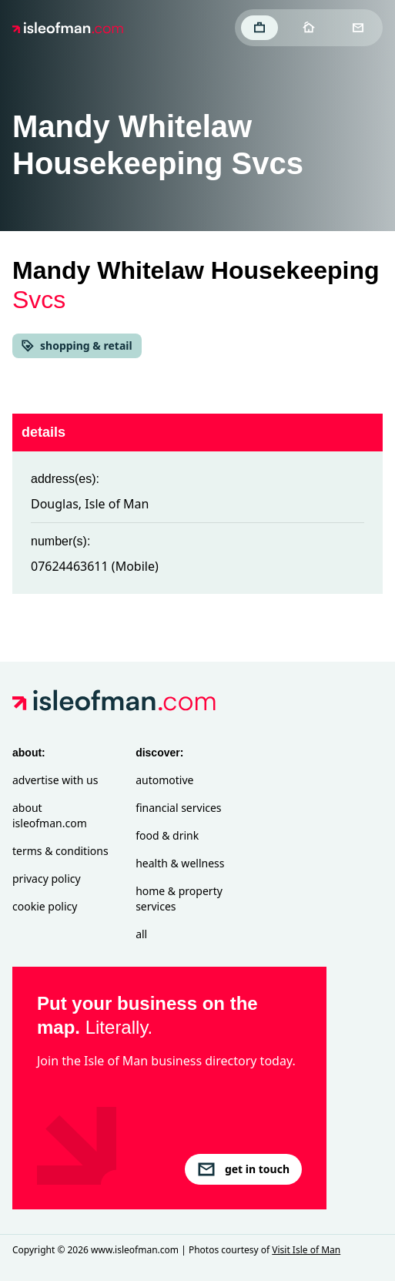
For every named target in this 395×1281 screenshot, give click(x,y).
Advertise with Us (55, 780)
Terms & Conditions (60, 850)
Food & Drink (167, 835)
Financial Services (178, 807)
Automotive (164, 780)
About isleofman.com (49, 815)
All (141, 934)
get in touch (243, 1169)
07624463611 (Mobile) (95, 566)
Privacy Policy (46, 878)
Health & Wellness (180, 863)
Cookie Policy (44, 906)
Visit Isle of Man (306, 1249)
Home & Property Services (179, 899)
